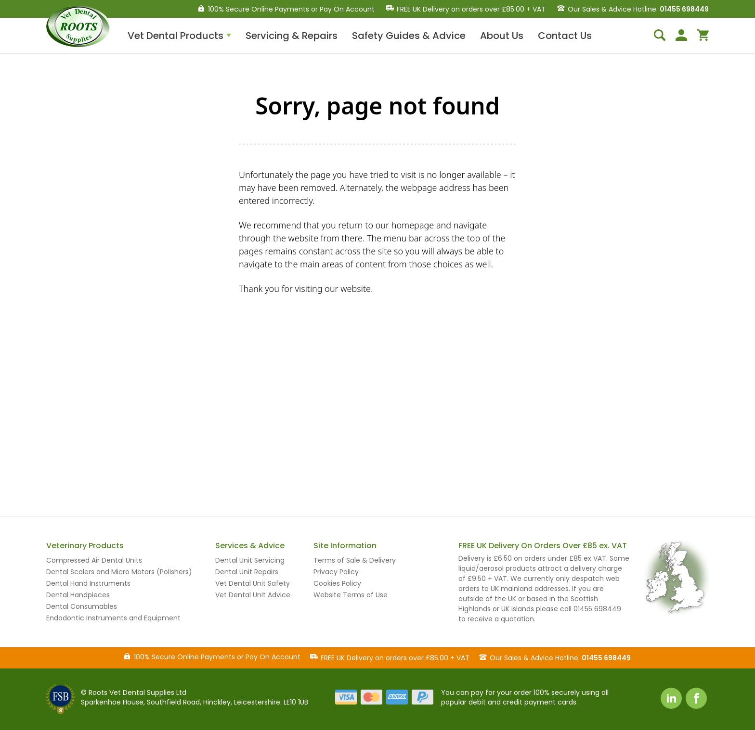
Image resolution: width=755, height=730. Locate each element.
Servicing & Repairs (292, 35)
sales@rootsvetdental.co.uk (523, 458)
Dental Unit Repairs (246, 572)
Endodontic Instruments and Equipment (113, 618)
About (501, 35)
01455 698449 (684, 9)
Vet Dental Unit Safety (252, 583)
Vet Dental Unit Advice (252, 595)
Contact (565, 35)
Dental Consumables (81, 606)
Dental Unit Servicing (250, 560)
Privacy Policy (336, 572)
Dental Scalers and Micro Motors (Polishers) (119, 572)
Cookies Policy (337, 583)
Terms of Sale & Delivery (354, 560)
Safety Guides (409, 35)
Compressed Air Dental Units (94, 560)
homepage (412, 225)
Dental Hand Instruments (88, 583)
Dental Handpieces (78, 595)
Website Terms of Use (350, 595)
